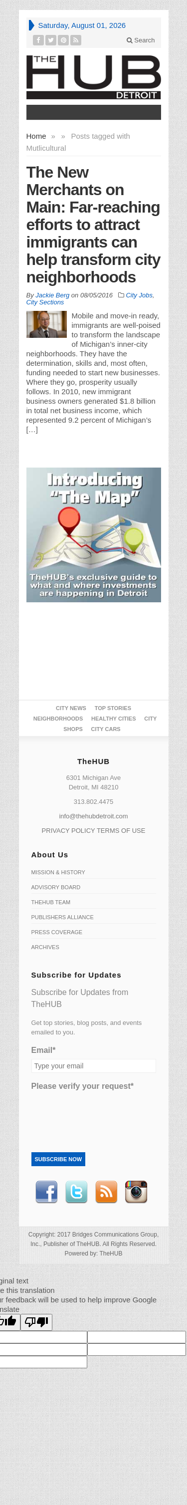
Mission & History (58, 872)
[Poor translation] (36, 1322)
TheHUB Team (51, 902)
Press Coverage (57, 932)
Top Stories (113, 708)
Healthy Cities (113, 719)
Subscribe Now (58, 1159)
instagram (136, 1192)
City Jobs (139, 295)
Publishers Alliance (62, 917)
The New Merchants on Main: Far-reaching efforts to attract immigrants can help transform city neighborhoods (93, 224)
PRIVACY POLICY (68, 830)
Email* (43, 1050)
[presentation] (107, 1114)
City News (71, 708)
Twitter (76, 1192)
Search (141, 40)
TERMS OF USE (121, 830)
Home (36, 136)
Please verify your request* (82, 1086)
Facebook (46, 1192)
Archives (45, 947)
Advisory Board (56, 887)
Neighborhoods (58, 719)
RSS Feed (106, 1192)
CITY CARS (106, 729)
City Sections (45, 302)
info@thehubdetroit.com (93, 816)
